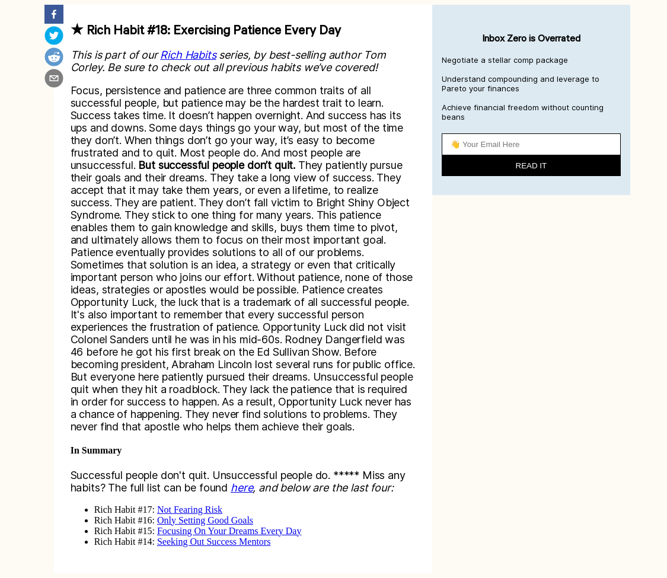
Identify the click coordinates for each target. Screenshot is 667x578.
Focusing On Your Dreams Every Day (229, 531)
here (242, 487)
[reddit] (53, 58)
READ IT (531, 165)
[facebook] (53, 15)
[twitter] (53, 36)
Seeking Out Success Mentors (214, 542)
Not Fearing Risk (189, 509)
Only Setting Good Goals (205, 520)
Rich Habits (188, 55)
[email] (53, 79)
